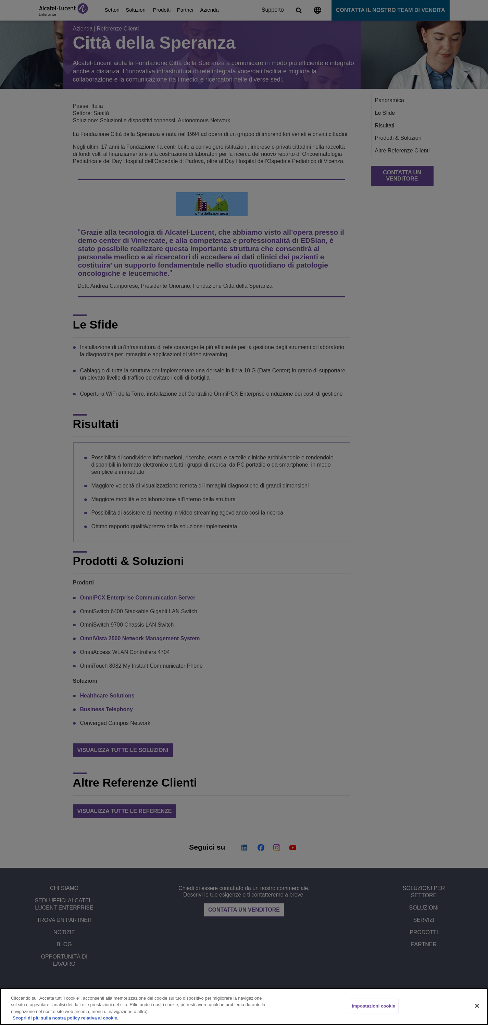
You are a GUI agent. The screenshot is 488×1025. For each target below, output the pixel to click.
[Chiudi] (477, 1005)
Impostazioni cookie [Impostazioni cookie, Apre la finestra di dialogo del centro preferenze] (373, 1006)
